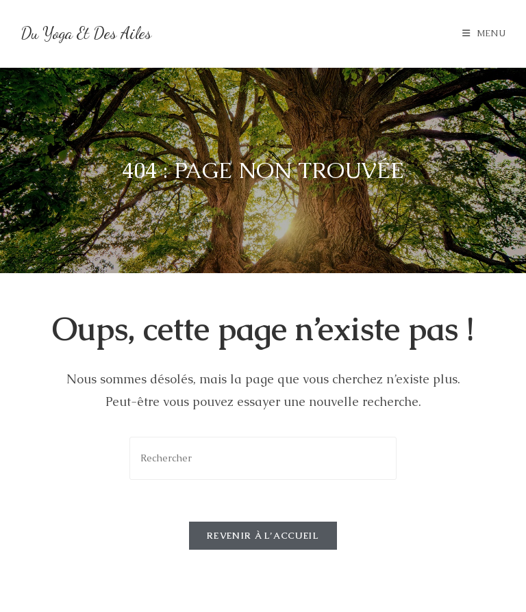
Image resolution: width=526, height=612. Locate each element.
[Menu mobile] (483, 33)
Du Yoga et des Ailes (86, 33)
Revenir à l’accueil (263, 535)
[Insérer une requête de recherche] (263, 458)
